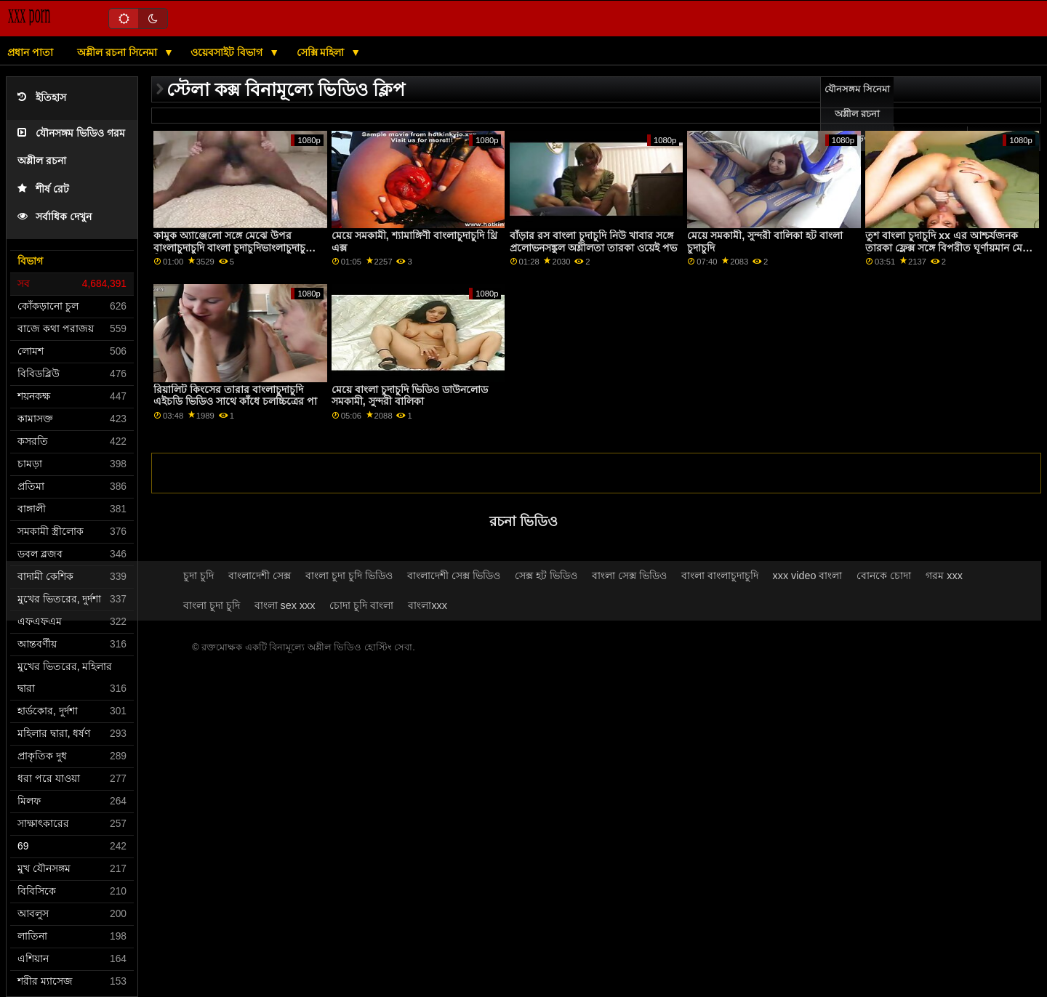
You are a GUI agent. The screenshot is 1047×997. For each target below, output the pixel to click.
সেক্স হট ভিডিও (546, 575)
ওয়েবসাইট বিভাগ (227, 52)
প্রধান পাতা (30, 52)
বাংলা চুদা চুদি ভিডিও (349, 575)
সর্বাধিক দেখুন (54, 216)
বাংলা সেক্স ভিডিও (629, 575)
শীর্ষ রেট (43, 189)
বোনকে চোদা (884, 575)
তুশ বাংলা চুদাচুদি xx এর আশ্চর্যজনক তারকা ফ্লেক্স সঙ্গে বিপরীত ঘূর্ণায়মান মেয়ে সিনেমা (948, 247)
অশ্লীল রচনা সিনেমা (118, 52)
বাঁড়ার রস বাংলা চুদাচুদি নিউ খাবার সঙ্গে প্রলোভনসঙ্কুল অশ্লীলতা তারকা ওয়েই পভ (593, 242)
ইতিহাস (41, 97)
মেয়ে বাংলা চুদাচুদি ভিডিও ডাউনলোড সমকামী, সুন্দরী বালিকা (410, 396)
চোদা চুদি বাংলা (361, 605)
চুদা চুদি (198, 575)
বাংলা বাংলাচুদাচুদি (719, 575)
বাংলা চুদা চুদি (211, 605)
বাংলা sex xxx (285, 605)
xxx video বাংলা (808, 575)
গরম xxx (944, 575)
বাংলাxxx (427, 605)
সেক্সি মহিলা (322, 52)
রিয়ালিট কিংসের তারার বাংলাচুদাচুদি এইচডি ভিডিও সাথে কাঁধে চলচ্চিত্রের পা (235, 396)
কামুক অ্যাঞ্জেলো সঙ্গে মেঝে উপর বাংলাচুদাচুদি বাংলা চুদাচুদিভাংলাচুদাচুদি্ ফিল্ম (233, 247)
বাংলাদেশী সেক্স (259, 575)
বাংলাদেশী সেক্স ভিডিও (453, 575)
